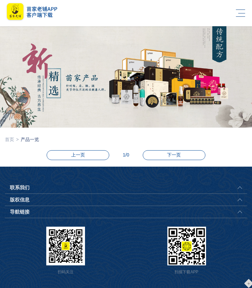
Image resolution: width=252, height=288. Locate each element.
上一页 (78, 154)
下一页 (174, 154)
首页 (9, 139)
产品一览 (30, 139)
